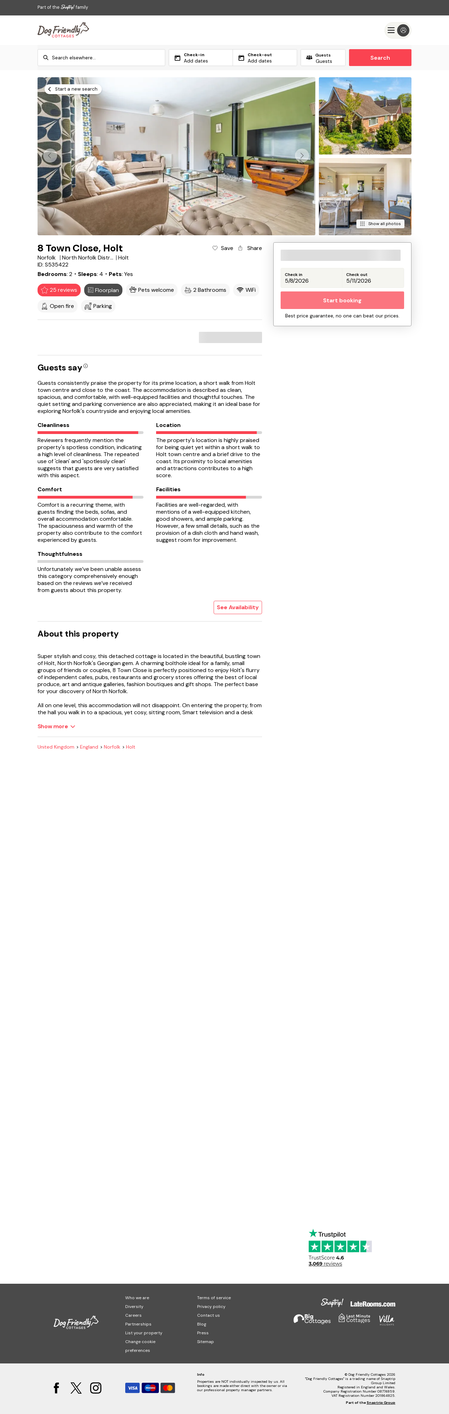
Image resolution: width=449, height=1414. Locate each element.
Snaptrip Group (381, 1402)
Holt (130, 747)
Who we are (137, 1298)
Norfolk (112, 747)
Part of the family (63, 7)
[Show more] (56, 726)
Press (203, 1333)
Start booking (342, 300)
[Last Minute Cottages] (63, 30)
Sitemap (205, 1341)
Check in (293, 274)
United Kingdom (56, 747)
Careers (133, 1315)
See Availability (238, 607)
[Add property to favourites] (222, 248)
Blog (201, 1324)
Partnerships (138, 1324)
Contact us (208, 1315)
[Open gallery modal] (176, 156)
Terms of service (214, 1298)
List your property (143, 1333)
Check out (357, 274)
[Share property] (249, 248)
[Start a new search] (73, 89)
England (89, 747)
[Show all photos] (380, 223)
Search (380, 57)
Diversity (134, 1306)
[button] (302, 156)
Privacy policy (211, 1306)
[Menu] (397, 30)
